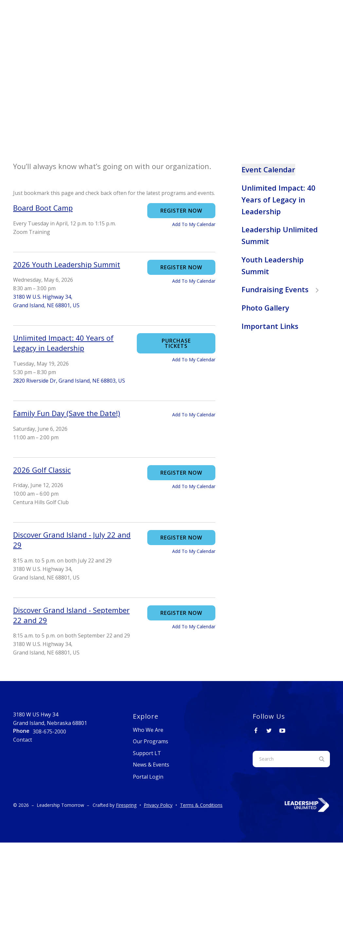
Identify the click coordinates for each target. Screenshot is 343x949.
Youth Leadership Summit (273, 265)
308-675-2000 (49, 731)
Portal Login (148, 776)
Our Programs (150, 741)
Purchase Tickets (176, 343)
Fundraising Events (283, 289)
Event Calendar (268, 169)
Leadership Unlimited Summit (280, 235)
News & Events (151, 764)
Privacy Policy (158, 805)
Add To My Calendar (193, 224)
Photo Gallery (265, 308)
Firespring (126, 805)
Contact (22, 739)
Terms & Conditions (201, 805)
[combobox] (283, 759)
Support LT (147, 753)
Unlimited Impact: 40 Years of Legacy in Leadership (279, 199)
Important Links (270, 326)
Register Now (181, 210)
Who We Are (148, 729)
